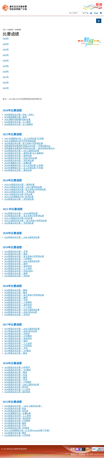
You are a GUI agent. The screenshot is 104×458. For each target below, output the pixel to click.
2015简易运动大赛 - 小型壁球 (17, 435)
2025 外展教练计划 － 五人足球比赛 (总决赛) (24, 138)
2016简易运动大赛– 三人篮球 (17, 389)
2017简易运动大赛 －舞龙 (15, 353)
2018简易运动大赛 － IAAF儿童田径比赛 (22, 310)
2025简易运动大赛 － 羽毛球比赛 (19, 160)
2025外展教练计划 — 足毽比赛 (18, 163)
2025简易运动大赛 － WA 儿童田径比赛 (21, 150)
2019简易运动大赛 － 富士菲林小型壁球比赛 (24, 256)
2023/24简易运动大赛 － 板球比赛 (19, 184)
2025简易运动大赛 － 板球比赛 (18, 155)
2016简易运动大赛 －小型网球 (17, 382)
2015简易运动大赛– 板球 (15, 423)
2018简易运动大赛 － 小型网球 (18, 302)
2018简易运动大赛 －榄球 (15, 290)
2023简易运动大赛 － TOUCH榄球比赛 (21, 213)
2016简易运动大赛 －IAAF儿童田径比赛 (21, 384)
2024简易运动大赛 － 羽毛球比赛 (19, 199)
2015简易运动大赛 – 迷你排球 (17, 418)
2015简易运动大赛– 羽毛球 (16, 411)
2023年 (6, 55)
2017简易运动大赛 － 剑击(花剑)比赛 (20, 331)
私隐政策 (82, 454)
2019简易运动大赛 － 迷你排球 (18, 266)
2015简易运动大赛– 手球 (15, 425)
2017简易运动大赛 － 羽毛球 (17, 333)
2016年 (6, 82)
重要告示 (74, 454)
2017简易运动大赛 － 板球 (16, 341)
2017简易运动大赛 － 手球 (16, 348)
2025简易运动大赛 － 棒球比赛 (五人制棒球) (24, 153)
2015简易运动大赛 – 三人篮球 (17, 416)
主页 (4, 29)
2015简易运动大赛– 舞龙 (15, 433)
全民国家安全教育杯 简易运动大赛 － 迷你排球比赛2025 (29, 148)
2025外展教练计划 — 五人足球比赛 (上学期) (23, 165)
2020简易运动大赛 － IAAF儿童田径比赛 (22, 237)
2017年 (6, 77)
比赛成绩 (18, 29)
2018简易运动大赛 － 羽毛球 (17, 314)
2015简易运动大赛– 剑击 (15, 408)
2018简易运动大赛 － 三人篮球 (18, 307)
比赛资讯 (10, 29)
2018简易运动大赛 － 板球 (16, 297)
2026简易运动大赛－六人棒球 (17, 122)
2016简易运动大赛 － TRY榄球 (17, 370)
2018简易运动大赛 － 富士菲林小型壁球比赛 (24, 295)
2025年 (6, 44)
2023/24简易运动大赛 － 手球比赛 (19, 192)
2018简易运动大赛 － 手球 (16, 300)
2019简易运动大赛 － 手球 (16, 251)
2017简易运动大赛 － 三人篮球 (18, 343)
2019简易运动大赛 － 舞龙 (16, 254)
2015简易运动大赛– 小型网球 (17, 420)
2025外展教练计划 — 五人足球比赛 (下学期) (23, 168)
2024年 (6, 49)
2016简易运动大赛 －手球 (15, 379)
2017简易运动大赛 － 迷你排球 (18, 338)
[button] (52, 21)
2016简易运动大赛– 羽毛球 (16, 387)
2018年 (6, 71)
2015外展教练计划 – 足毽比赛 (17, 413)
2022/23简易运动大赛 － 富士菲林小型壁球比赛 (25, 220)
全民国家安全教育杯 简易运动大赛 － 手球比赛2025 (27, 146)
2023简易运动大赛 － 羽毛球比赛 (19, 223)
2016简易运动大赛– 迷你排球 (17, 392)
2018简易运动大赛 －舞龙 (15, 292)
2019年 (6, 66)
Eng (96, 13)
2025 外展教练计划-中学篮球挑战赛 (20, 141)
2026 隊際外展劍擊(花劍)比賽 (17, 119)
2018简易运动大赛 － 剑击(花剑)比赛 (20, 312)
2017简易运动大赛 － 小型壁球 (18, 346)
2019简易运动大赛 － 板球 (16, 263)
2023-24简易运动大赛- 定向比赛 (18, 218)
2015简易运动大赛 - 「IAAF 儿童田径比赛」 (23, 406)
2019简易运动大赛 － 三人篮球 (18, 268)
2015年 (6, 88)
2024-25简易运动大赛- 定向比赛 (18, 194)
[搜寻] (75, 13)
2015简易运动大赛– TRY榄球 (16, 428)
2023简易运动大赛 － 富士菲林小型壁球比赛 (24, 216)
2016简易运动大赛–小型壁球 (17, 367)
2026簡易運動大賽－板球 (15, 117)
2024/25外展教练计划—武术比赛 (18, 197)
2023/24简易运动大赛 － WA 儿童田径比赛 (23, 187)
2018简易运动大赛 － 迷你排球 (18, 305)
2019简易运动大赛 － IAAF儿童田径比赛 (22, 261)
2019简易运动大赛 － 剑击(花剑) (18, 271)
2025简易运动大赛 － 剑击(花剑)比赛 (20, 158)
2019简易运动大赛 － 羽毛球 (17, 276)
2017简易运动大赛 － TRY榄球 (17, 351)
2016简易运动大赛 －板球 (15, 377)
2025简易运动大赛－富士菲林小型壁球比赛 (23, 143)
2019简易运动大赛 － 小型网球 (18, 259)
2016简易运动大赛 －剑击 (15, 375)
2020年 (6, 60)
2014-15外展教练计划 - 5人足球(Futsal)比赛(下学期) (27, 430)
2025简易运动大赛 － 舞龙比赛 (18, 170)
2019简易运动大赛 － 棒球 (16, 273)
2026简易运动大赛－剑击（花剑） (19, 114)
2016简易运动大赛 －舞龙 (15, 372)
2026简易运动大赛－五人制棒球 (18, 124)
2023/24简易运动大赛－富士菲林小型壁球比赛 (25, 189)
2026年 (6, 38)
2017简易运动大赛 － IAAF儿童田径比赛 (22, 329)
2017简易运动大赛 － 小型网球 (18, 336)
